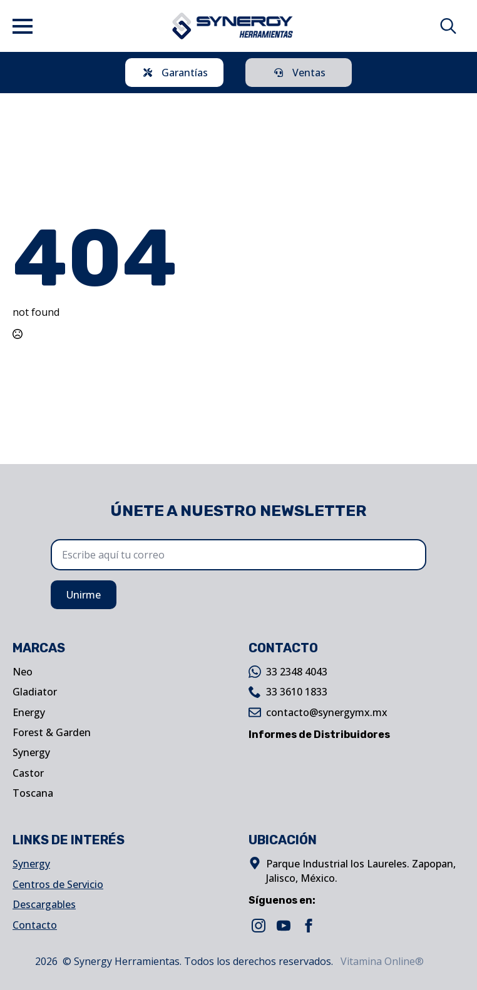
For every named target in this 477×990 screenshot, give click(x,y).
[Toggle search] (448, 26)
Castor (28, 773)
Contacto (35, 925)
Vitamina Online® (381, 961)
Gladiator (35, 692)
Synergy (31, 752)
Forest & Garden (52, 732)
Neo (23, 672)
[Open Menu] (23, 26)
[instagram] (259, 926)
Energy (29, 712)
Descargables (44, 904)
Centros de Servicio (58, 884)
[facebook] (309, 926)
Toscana (33, 793)
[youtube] (284, 926)
